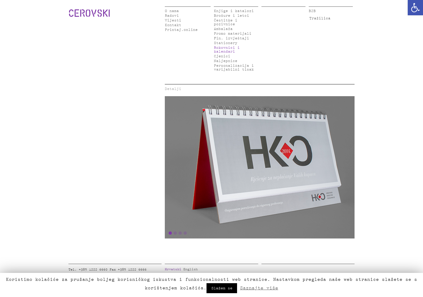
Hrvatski (173, 269)
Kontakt (173, 25)
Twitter (274, 271)
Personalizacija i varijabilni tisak (234, 67)
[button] (415, 7)
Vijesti (173, 20)
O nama (172, 11)
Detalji (173, 89)
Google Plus (309, 271)
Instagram (292, 271)
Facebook (265, 271)
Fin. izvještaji (231, 38)
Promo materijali (232, 34)
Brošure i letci (231, 16)
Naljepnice (225, 61)
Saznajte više (259, 288)
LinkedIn (283, 271)
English (190, 269)
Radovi (172, 16)
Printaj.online (181, 30)
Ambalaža (223, 29)
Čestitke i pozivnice (225, 22)
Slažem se (221, 288)
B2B (312, 11)
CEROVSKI (89, 13)
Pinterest (300, 271)
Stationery (225, 43)
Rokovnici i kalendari (227, 50)
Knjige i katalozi (234, 11)
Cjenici (222, 56)
